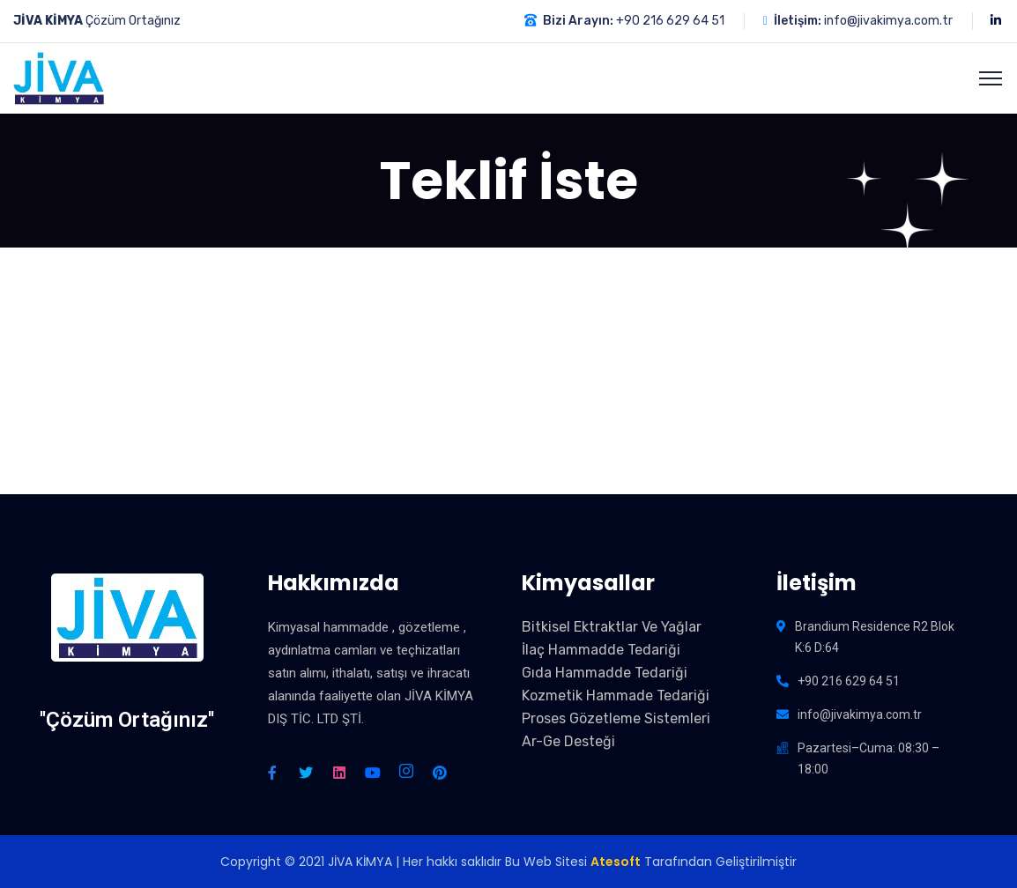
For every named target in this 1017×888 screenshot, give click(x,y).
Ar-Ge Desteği (568, 741)
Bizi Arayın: (578, 20)
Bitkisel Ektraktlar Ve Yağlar (612, 626)
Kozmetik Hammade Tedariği (615, 695)
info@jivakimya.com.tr (888, 20)
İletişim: (797, 20)
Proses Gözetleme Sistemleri (616, 718)
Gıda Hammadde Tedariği (604, 672)
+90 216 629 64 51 (670, 20)
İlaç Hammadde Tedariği (601, 649)
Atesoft (615, 861)
